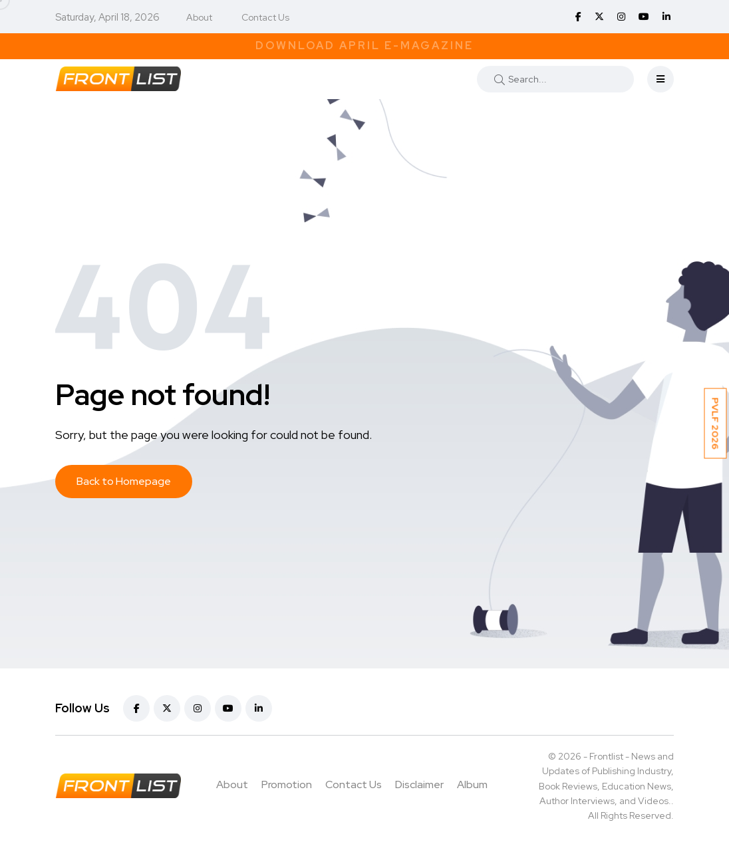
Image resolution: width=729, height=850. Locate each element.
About (199, 17)
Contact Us (265, 17)
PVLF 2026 (716, 424)
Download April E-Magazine (364, 46)
